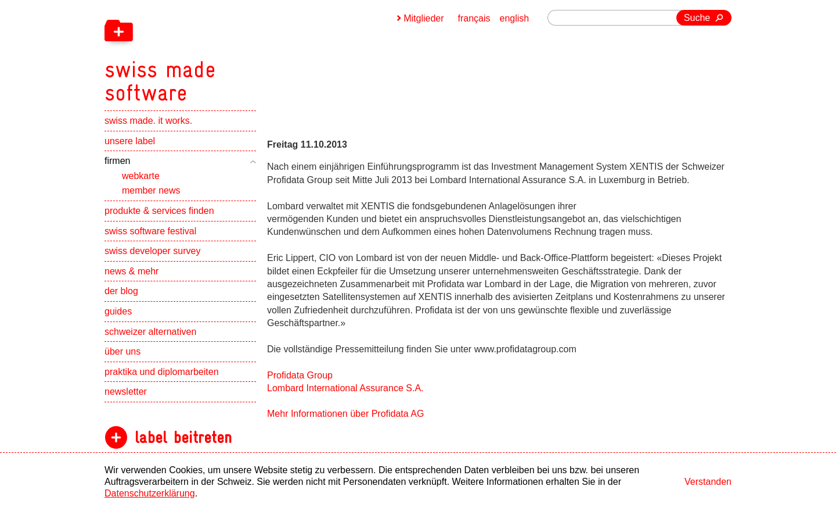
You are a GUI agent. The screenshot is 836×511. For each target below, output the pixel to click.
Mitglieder (423, 18)
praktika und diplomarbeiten (162, 372)
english (514, 18)
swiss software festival (150, 231)
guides (118, 311)
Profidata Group (300, 375)
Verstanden (708, 482)
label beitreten (183, 437)
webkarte (141, 176)
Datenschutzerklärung (150, 493)
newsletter (126, 391)
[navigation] (221, 52)
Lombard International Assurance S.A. (345, 388)
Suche (697, 18)
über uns (122, 351)
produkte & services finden (159, 211)
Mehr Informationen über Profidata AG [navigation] (345, 414)
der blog (121, 291)
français (474, 18)
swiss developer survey (152, 251)
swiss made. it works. (148, 121)
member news (151, 190)
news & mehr (131, 271)
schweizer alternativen (150, 332)
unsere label (130, 141)
